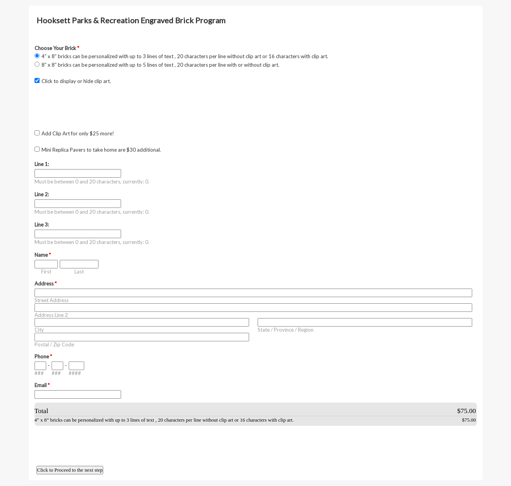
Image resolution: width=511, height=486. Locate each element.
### (39, 373)
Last (79, 271)
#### (75, 373)
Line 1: (42, 164)
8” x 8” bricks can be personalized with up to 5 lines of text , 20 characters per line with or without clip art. (160, 65)
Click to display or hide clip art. (76, 81)
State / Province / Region (286, 330)
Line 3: (42, 224)
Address (46, 283)
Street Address (52, 300)
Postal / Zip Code (54, 344)
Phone (43, 356)
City (39, 330)
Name (43, 255)
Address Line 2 (51, 315)
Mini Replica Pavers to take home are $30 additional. (101, 150)
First (46, 271)
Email (42, 385)
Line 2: (42, 194)
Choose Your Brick (57, 48)
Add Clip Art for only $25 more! (78, 133)
